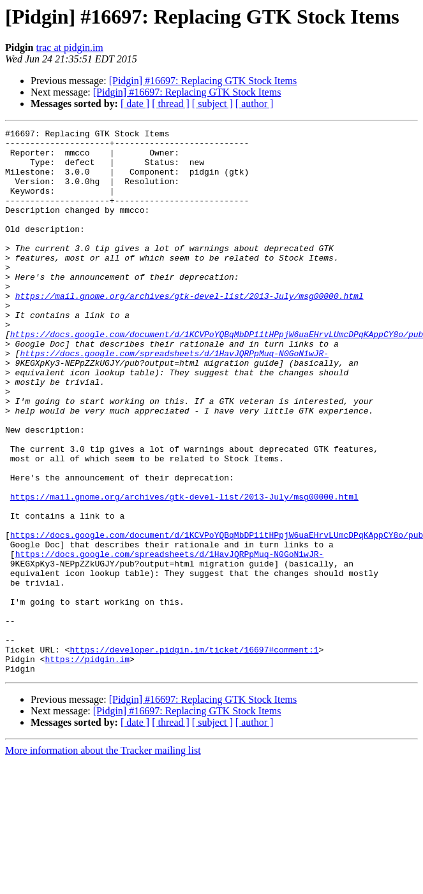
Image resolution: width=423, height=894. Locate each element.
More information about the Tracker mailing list (103, 859)
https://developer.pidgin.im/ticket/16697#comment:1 (194, 754)
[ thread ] (170, 103)
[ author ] (254, 103)
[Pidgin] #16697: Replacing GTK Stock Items (203, 80)
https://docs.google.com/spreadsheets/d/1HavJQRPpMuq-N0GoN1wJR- (174, 399)
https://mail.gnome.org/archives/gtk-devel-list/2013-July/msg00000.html (189, 330)
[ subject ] (212, 103)
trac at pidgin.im (69, 47)
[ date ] (135, 103)
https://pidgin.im (87, 766)
